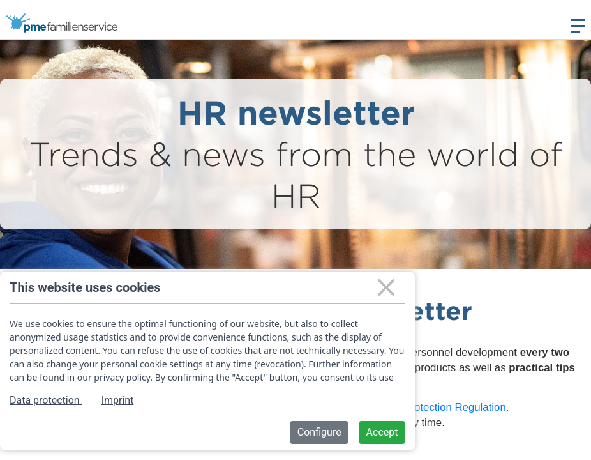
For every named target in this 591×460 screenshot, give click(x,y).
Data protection (46, 400)
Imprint (117, 400)
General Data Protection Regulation (421, 407)
